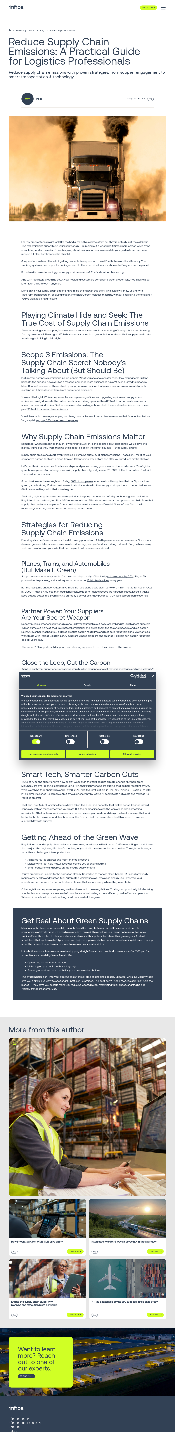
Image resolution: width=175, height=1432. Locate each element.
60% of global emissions (105, 454)
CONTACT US (25, 1376)
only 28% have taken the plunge (59, 420)
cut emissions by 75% (120, 576)
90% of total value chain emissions (47, 409)
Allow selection (87, 754)
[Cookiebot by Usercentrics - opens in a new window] (132, 676)
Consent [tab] (42, 685)
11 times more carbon (124, 245)
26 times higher (44, 390)
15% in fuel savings (98, 580)
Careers (15, 1427)
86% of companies (82, 481)
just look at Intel (142, 789)
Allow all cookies (132, 754)
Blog (42, 30)
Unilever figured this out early (89, 623)
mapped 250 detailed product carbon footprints (70, 631)
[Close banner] (153, 676)
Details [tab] (87, 685)
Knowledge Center (25, 30)
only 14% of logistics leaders (50, 805)
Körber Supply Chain (25, 1423)
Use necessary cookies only (43, 754)
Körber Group (19, 1419)
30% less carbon (120, 595)
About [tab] (133, 685)
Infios (39, 98)
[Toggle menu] (163, 8)
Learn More (73, 1251)
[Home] (10, 30)
